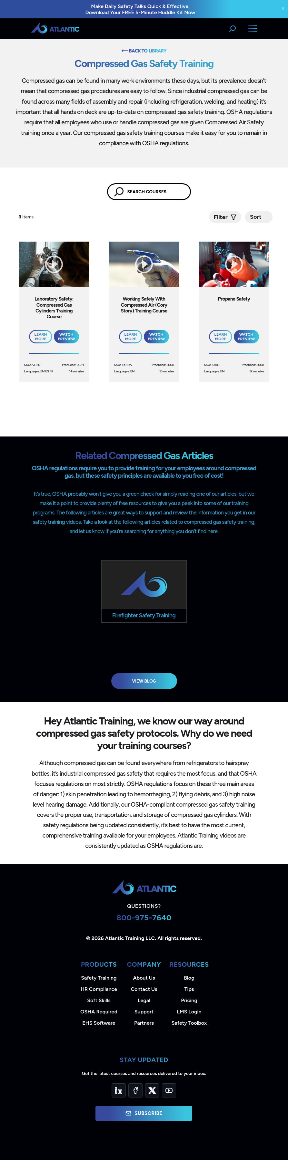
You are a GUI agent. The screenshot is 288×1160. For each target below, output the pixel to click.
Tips (189, 989)
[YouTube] (169, 1090)
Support (144, 1012)
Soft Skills (98, 1000)
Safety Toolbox (189, 1023)
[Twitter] (152, 1090)
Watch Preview (66, 336)
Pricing (189, 1000)
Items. (27, 217)
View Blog (144, 681)
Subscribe (143, 1113)
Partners (144, 1023)
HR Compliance (99, 989)
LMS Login (189, 1012)
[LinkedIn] (119, 1090)
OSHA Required (98, 1012)
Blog (189, 978)
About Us (144, 978)
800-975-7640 (144, 917)
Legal (144, 1000)
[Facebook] (135, 1090)
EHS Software (98, 1023)
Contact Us (144, 989)
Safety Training (98, 978)
